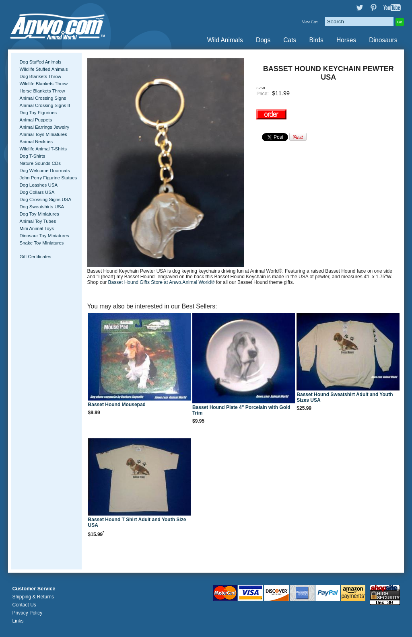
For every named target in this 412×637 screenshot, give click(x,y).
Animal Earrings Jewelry (44, 127)
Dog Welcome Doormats (44, 170)
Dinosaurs (383, 40)
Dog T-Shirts (32, 156)
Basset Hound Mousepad (117, 404)
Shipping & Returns (33, 597)
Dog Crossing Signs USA (45, 199)
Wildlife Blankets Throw (43, 83)
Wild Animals (225, 40)
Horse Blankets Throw (42, 90)
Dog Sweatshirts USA (41, 206)
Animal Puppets (35, 119)
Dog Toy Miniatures (39, 214)
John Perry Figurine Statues (48, 177)
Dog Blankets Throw (40, 76)
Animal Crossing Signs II (44, 105)
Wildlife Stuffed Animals (43, 69)
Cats (289, 40)
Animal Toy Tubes (37, 221)
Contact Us (24, 605)
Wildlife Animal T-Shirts (43, 148)
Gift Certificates (35, 256)
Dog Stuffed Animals (40, 62)
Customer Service (33, 589)
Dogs (263, 40)
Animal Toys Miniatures (43, 134)
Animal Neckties (36, 141)
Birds (316, 40)
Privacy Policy (27, 613)
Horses (346, 40)
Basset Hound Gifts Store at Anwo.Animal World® (162, 282)
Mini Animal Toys (36, 228)
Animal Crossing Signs (42, 98)
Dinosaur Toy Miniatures (44, 235)
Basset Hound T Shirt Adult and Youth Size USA (137, 522)
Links (17, 621)
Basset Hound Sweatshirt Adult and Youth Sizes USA (345, 397)
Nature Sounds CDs (39, 163)
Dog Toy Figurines (38, 112)
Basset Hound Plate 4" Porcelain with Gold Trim (241, 410)
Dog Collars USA (36, 192)
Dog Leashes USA (38, 185)
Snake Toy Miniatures (41, 242)
